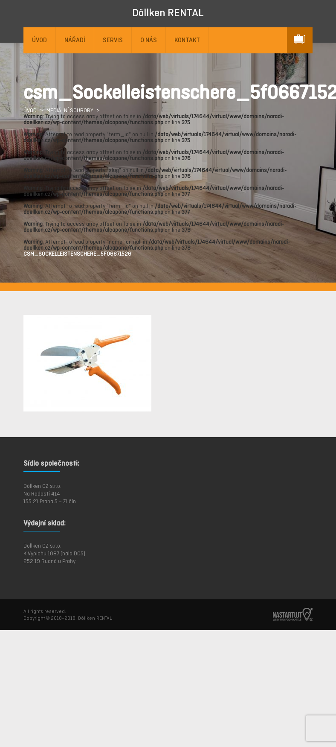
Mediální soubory (69, 110)
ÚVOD (39, 40)
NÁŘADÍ (74, 40)
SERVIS (113, 40)
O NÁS (148, 40)
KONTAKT (187, 40)
